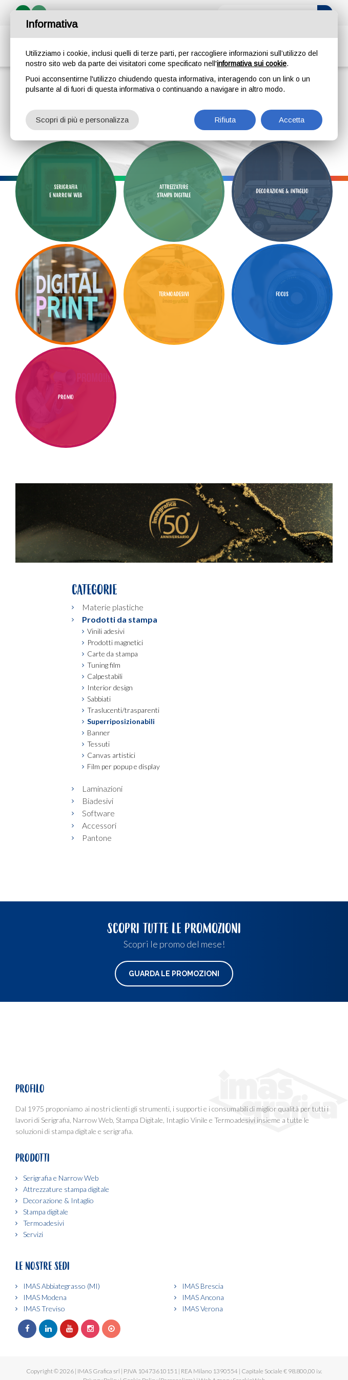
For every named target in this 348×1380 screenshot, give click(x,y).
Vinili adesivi (106, 695)
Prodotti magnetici (115, 706)
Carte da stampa (112, 717)
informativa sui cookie (251, 63)
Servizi (33, 1234)
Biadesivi (97, 865)
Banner (98, 796)
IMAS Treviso (44, 1308)
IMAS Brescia (202, 1286)
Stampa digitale (45, 1211)
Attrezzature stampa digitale (66, 1189)
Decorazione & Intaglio (58, 1200)
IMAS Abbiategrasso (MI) (61, 1286)
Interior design (110, 751)
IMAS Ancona (203, 1297)
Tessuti (98, 808)
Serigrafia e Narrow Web (60, 1177)
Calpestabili (104, 740)
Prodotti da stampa (119, 683)
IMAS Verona (202, 1308)
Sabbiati (99, 762)
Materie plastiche (113, 671)
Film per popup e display (123, 830)
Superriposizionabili (121, 785)
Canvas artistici (111, 819)
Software (98, 877)
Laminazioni (102, 852)
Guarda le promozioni (174, 1038)
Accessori (99, 889)
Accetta (291, 119)
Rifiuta (225, 119)
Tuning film (103, 729)
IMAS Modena (45, 1297)
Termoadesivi (43, 1223)
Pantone (97, 902)
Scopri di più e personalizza (82, 119)
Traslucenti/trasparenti (123, 774)
